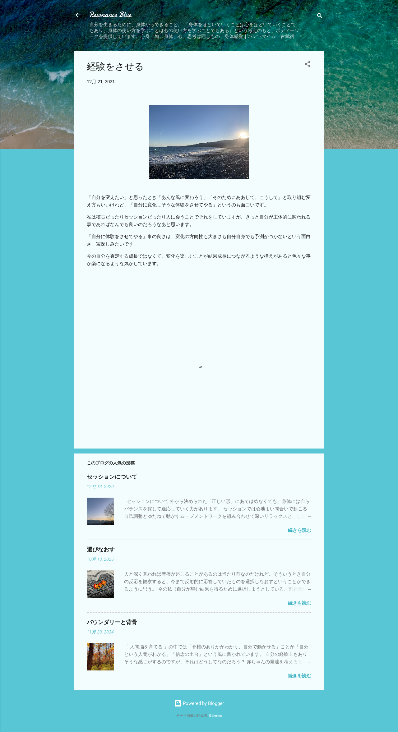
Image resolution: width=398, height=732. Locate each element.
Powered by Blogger (199, 703)
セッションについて (112, 477)
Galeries (215, 716)
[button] (307, 65)
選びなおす (101, 550)
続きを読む (299, 530)
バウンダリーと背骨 (112, 622)
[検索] (320, 16)
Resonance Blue (110, 15)
